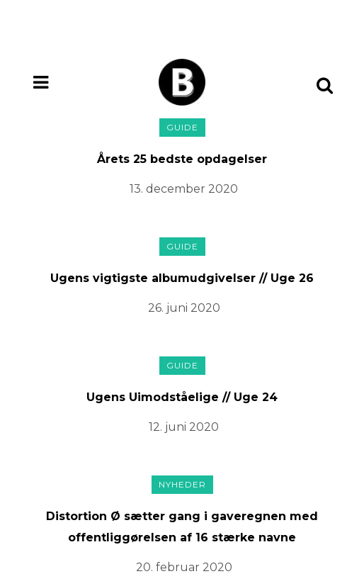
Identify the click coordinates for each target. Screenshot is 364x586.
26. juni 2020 (184, 308)
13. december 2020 (184, 189)
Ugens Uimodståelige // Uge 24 (182, 397)
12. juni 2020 (184, 427)
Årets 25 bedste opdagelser (182, 159)
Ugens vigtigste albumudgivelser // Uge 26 (182, 278)
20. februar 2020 (184, 567)
